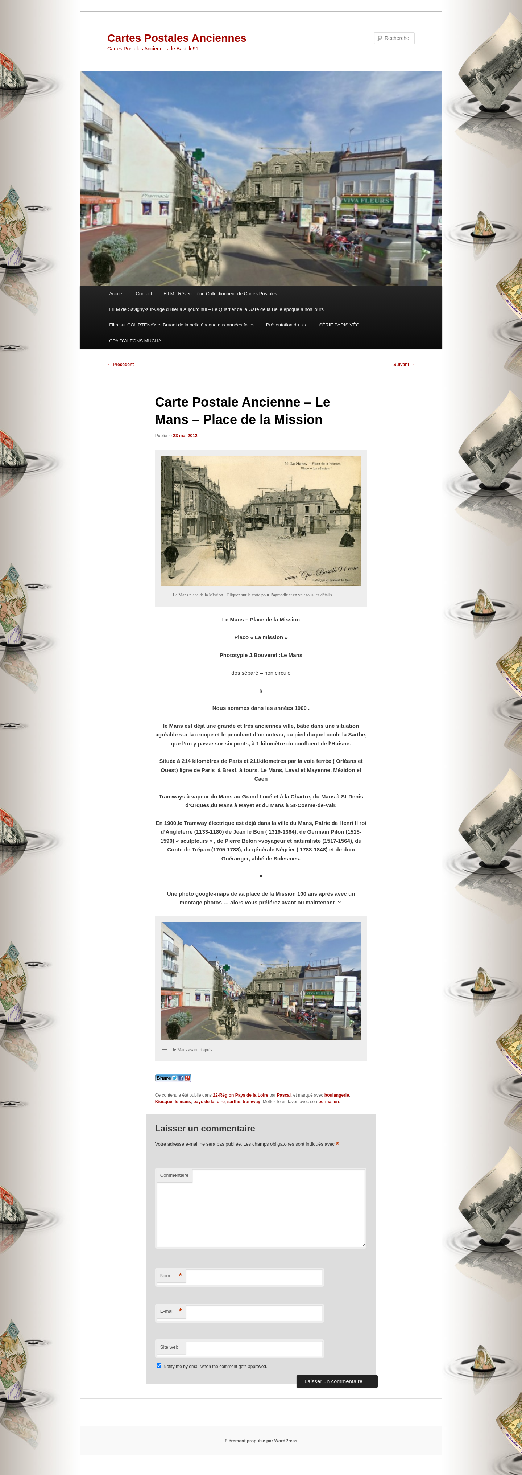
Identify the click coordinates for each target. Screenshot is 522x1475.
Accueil (116, 293)
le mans (183, 1101)
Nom (171, 1276)
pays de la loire (209, 1101)
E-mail (171, 1311)
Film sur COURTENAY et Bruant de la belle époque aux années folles (181, 325)
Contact (144, 293)
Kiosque (163, 1101)
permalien (328, 1101)
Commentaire (174, 1175)
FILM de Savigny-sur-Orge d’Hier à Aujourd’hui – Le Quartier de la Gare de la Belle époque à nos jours (216, 309)
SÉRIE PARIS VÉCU (340, 325)
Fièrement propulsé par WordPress (261, 1440)
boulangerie (336, 1095)
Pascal (284, 1095)
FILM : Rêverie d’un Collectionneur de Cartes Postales (220, 293)
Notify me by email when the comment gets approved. (212, 1366)
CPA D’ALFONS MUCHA (135, 341)
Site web (169, 1347)
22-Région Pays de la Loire (240, 1095)
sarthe (233, 1101)
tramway (251, 1101)
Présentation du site (287, 325)
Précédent (120, 364)
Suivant (404, 364)
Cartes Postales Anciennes (176, 38)
